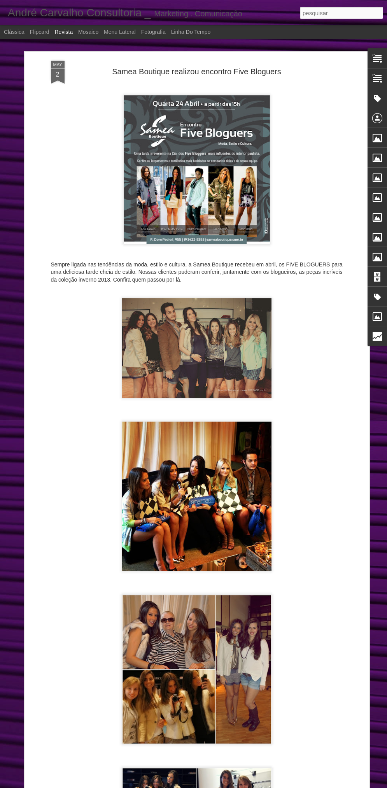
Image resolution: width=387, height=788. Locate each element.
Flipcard (39, 32)
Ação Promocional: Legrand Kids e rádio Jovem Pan (192, 597)
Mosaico (88, 32)
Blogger (259, 783)
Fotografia (153, 32)
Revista (63, 32)
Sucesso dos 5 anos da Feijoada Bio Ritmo (179, 685)
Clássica (14, 32)
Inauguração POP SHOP (154, 773)
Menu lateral (120, 32)
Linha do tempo (191, 32)
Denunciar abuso (285, 783)
